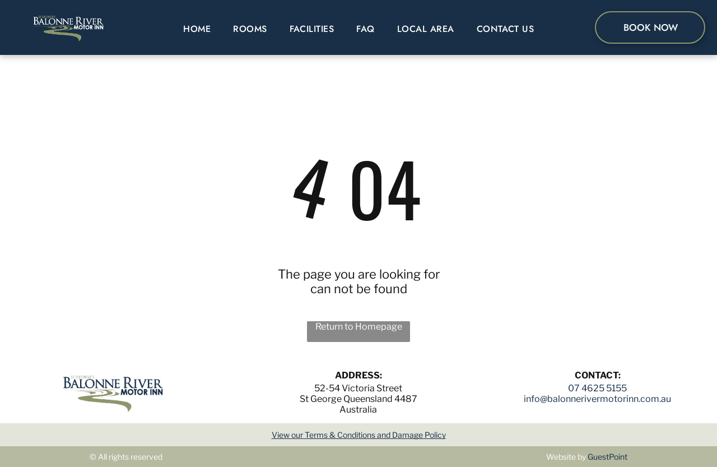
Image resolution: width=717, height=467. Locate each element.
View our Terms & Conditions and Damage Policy (359, 435)
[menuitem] (197, 29)
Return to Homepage (358, 326)
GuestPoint (607, 456)
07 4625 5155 (597, 388)
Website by (566, 456)
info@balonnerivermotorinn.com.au (597, 399)
